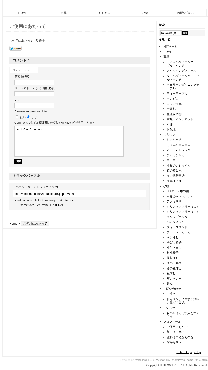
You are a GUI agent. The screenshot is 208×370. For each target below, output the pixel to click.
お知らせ (169, 307)
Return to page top (188, 352)
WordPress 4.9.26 (144, 360)
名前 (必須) (21, 76)
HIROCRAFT (57, 205)
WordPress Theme (182, 360)
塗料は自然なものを (180, 337)
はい (23, 117)
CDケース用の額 (178, 191)
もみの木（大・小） (180, 196)
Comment (56, 122)
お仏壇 (171, 129)
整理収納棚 (174, 114)
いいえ (35, 117)
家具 (64, 13)
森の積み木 (174, 170)
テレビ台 (173, 98)
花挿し (171, 273)
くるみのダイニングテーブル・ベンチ (183, 63)
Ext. (196, 360)
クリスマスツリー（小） (183, 211)
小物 (145, 13)
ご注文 (171, 294)
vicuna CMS (163, 360)
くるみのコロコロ (178, 145)
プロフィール (172, 321)
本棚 (170, 124)
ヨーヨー (173, 160)
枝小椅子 (173, 252)
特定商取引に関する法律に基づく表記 (183, 300)
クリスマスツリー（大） (183, 206)
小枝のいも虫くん (178, 165)
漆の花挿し (174, 268)
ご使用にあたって (29, 205)
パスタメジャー (177, 222)
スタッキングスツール (181, 70)
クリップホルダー (178, 217)
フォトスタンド (177, 227)
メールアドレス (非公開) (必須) (35, 88)
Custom (203, 360)
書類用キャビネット (180, 119)
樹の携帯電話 (176, 175)
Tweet (15, 48)
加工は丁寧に (176, 332)
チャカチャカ (176, 155)
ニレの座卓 (174, 104)
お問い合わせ (186, 13)
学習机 (171, 109)
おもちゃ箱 (174, 139)
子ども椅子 (174, 242)
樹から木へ (174, 342)
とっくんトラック (178, 150)
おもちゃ (104, 13)
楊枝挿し (173, 258)
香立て (171, 283)
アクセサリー (176, 201)
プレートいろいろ (178, 232)
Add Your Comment (69, 141)
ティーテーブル (177, 93)
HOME (22, 13)
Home (13, 223)
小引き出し (174, 247)
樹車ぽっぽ (174, 180)
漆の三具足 (174, 263)
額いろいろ (174, 278)
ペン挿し (173, 237)
